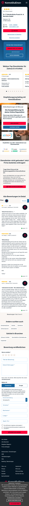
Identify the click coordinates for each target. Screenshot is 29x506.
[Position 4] (12, 91)
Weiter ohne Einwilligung (14, 500)
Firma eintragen (6, 446)
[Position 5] (14, 91)
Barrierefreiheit (5, 476)
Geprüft (24, 228)
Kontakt (3, 473)
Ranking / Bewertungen (8, 461)
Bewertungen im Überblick (14, 34)
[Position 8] (20, 91)
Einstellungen (12, 451)
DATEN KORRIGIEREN (14, 55)
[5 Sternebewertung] (14, 355)
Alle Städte (4, 439)
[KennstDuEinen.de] (11, 2)
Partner (3, 471)
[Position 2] (8, 91)
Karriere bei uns (19, 473)
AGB (7, 425)
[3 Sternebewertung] (9, 355)
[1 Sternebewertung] (3, 355)
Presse (3, 468)
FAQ (3, 459)
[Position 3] (10, 91)
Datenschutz (5, 451)
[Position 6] (16, 91)
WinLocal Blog (19, 471)
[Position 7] (18, 91)
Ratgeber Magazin (6, 444)
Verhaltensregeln (6, 379)
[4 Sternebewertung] (11, 355)
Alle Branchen (5, 442)
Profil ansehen (11, 86)
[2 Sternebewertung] (6, 355)
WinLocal (17, 468)
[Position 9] (22, 91)
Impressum (18, 466)
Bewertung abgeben (14, 37)
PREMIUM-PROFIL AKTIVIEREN (14, 48)
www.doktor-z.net (14, 26)
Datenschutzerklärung (10, 427)
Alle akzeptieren (15, 503)
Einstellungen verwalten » (14, 497)
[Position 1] (6, 91)
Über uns (4, 466)
